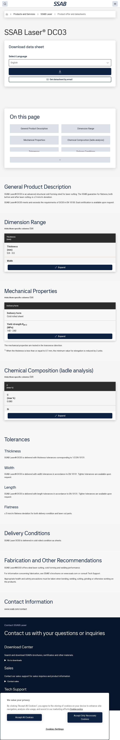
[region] (54, 718)
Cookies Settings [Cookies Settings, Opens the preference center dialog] (55, 729)
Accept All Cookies (30, 719)
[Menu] (115, 4)
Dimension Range (85, 128)
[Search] (5, 4)
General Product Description (34, 128)
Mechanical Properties (34, 140)
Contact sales (11, 681)
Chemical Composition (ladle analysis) (86, 140)
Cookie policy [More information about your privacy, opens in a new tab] (76, 712)
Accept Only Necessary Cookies (79, 719)
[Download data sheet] (60, 71)
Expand (60, 267)
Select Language (18, 56)
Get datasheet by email (59, 79)
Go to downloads (13, 660)
